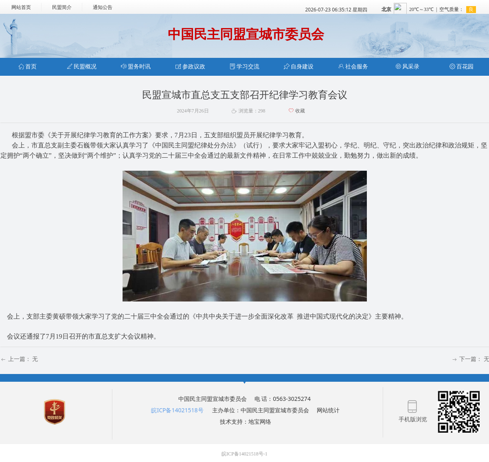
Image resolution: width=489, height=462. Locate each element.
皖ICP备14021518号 (177, 410)
